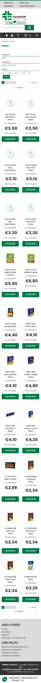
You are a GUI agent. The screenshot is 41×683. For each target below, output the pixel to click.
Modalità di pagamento (8, 4)
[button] (26, 87)
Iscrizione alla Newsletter (13, 638)
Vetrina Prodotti (9, 65)
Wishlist (5, 635)
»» (14, 82)
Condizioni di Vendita (11, 656)
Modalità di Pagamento (12, 650)
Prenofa (15, 680)
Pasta (4, 58)
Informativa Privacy (10, 653)
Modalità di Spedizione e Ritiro (15, 647)
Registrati (6, 632)
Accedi (4, 629)
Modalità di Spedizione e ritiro (27, 4)
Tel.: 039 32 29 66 (30, 669)
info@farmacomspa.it (12, 669)
